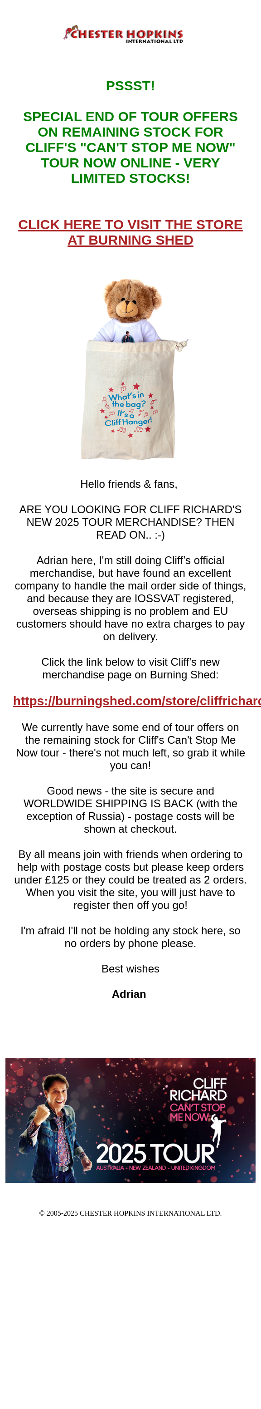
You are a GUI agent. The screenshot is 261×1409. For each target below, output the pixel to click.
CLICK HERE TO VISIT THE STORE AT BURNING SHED (130, 232)
